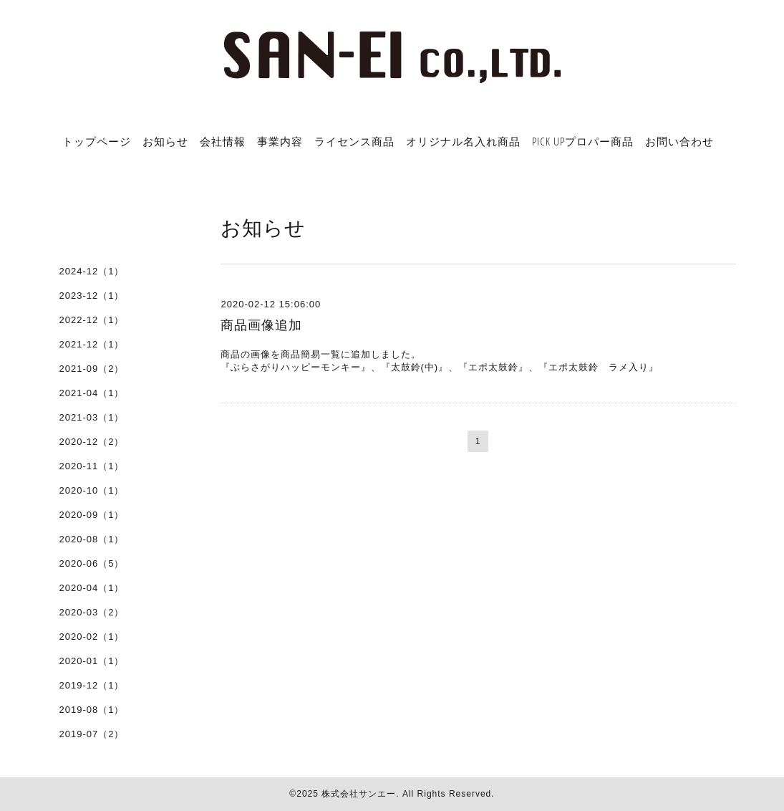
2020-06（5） (92, 563)
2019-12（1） (92, 685)
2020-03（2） (92, 612)
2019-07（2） (92, 734)
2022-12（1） (92, 320)
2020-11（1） (92, 466)
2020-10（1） (92, 490)
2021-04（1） (92, 393)
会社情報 (223, 141)
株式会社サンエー (358, 794)
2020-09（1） (92, 514)
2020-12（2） (92, 441)
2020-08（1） (92, 539)
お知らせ (165, 141)
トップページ (96, 141)
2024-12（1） (92, 271)
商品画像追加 (261, 325)
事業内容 (280, 141)
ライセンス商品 (354, 141)
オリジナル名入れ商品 (463, 141)
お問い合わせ (679, 141)
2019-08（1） (92, 709)
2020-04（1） (92, 587)
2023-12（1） (92, 295)
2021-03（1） (92, 417)
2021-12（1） (92, 344)
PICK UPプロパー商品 (583, 141)
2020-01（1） (92, 661)
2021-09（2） (92, 368)
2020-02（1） (92, 636)
